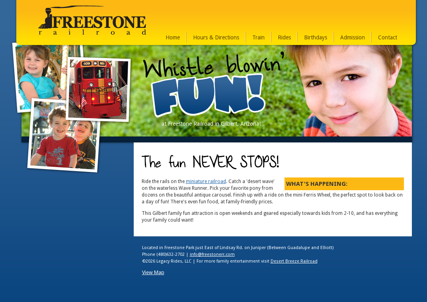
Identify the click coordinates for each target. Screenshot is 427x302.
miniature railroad (206, 181)
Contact (387, 37)
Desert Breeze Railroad (294, 261)
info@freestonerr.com (212, 254)
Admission (352, 37)
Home (173, 37)
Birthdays (315, 37)
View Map (153, 272)
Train (258, 37)
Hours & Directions (216, 37)
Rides (284, 37)
